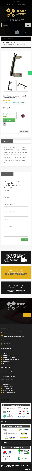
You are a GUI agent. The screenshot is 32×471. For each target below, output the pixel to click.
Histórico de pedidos (8, 386)
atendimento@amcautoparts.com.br (13, 336)
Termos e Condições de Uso (11, 359)
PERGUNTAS (7, 174)
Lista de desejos (7, 388)
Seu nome (7, 190)
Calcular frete (24, 131)
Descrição (7, 141)
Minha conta (6, 384)
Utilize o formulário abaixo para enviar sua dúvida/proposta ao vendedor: (16, 103)
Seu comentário (8, 226)
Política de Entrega (8, 355)
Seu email (7, 197)
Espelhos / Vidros (10, 42)
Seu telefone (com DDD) (10, 204)
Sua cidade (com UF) (10, 212)
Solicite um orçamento (9, 374)
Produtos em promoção (9, 392)
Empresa (5, 353)
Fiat (7, 113)
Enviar (24, 239)
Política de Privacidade (9, 357)
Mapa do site (6, 361)
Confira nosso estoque (9, 376)
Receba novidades (8, 390)
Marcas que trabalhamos (10, 364)
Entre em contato (8, 372)
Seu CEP (7, 219)
